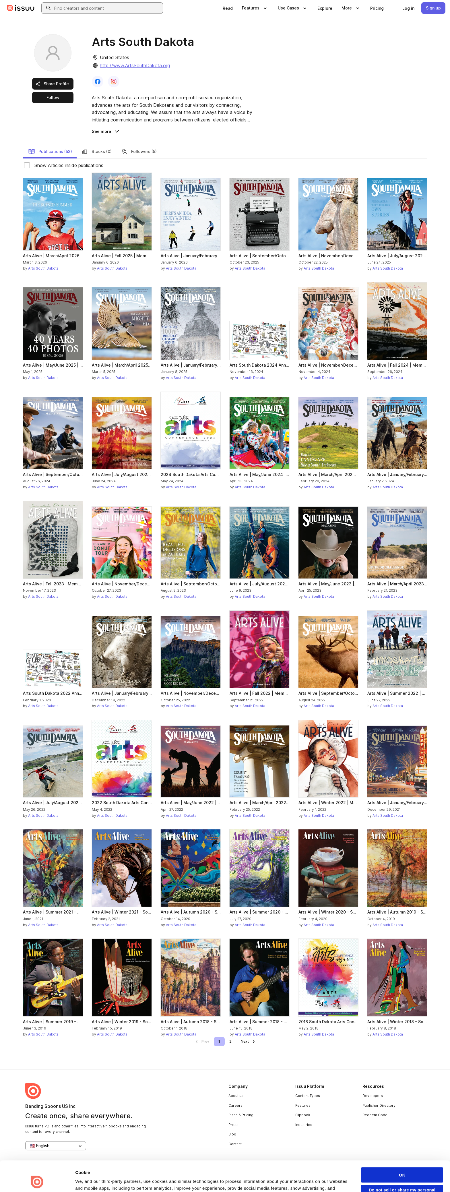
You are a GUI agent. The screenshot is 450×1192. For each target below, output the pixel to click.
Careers (235, 1105)
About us (235, 1096)
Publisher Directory (378, 1105)
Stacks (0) (96, 151)
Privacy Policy (206, 1166)
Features (303, 1105)
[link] (227, 8)
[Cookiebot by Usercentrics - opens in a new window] (37, 1180)
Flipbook (302, 1115)
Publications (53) (50, 151)
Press (233, 1125)
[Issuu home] (21, 8)
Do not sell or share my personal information (402, 1164)
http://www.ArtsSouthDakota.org (135, 65)
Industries (303, 1125)
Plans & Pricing (240, 1115)
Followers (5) (139, 151)
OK (402, 1146)
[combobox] (107, 8)
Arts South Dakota (43, 268)
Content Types (307, 1096)
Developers (372, 1096)
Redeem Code (374, 1115)
